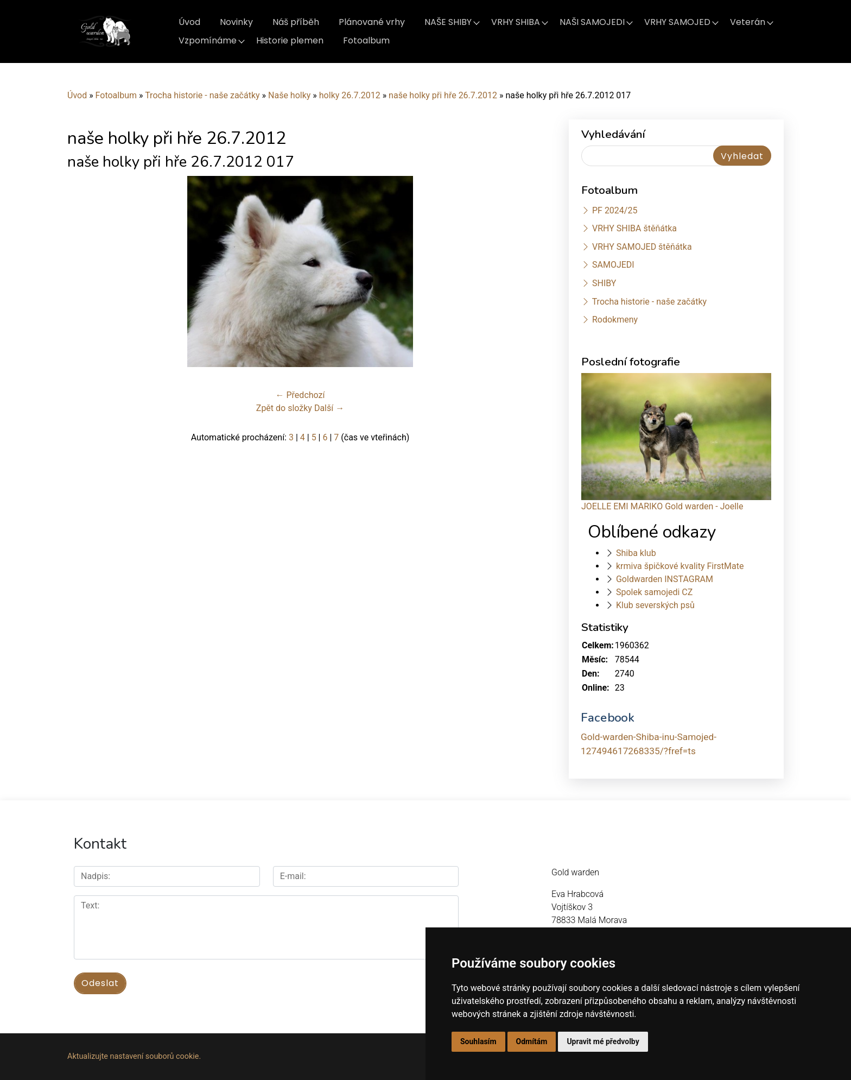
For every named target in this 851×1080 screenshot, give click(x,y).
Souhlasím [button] (478, 1041)
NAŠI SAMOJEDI (592, 22)
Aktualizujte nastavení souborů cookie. (134, 1056)
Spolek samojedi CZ (654, 592)
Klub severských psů (655, 605)
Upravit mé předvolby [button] (603, 1041)
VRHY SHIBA (515, 22)
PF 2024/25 (614, 210)
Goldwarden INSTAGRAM (664, 579)
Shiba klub (636, 553)
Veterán (747, 22)
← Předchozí (300, 395)
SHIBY (604, 283)
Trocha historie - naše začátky (202, 95)
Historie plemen (289, 40)
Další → (329, 408)
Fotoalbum (366, 40)
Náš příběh (295, 22)
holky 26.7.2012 (349, 95)
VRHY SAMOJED (677, 22)
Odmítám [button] (532, 1041)
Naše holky (290, 95)
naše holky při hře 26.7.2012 (443, 95)
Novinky (236, 22)
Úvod (189, 22)
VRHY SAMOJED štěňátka (642, 247)
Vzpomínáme (208, 40)
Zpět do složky (284, 408)
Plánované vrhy (372, 22)
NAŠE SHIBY (448, 22)
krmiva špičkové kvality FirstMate (680, 566)
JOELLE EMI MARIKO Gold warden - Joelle (662, 506)
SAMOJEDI (613, 265)
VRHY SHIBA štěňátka (634, 228)
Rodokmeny (615, 319)
